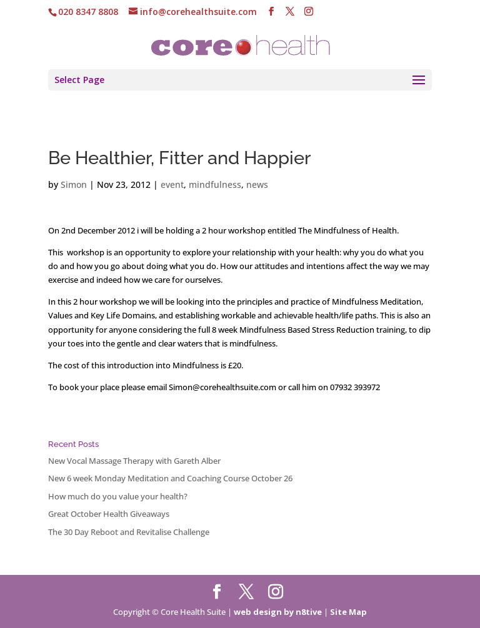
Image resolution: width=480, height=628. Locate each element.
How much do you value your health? (118, 496)
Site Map (348, 611)
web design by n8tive (278, 611)
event (172, 184)
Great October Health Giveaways (108, 513)
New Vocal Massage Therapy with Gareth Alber (134, 460)
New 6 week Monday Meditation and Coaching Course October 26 (170, 478)
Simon (74, 184)
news (257, 184)
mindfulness (215, 184)
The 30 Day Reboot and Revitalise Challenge (128, 531)
